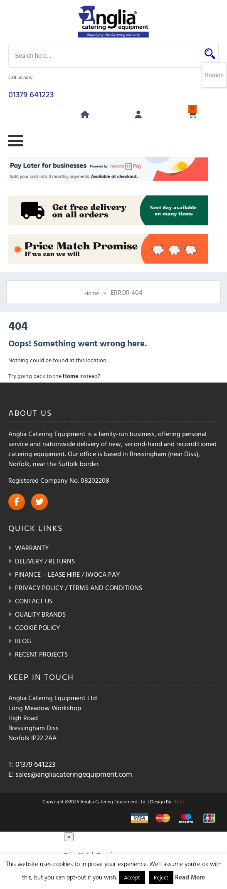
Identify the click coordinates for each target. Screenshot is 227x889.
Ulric (180, 801)
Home (91, 293)
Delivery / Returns (45, 561)
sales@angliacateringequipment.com (73, 774)
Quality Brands (40, 614)
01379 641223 (31, 94)
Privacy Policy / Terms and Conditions (78, 588)
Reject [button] (161, 877)
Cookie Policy (37, 627)
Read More (190, 877)
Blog (23, 641)
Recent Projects (41, 654)
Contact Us (33, 601)
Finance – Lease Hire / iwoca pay (67, 574)
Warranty (32, 548)
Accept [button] (132, 877)
